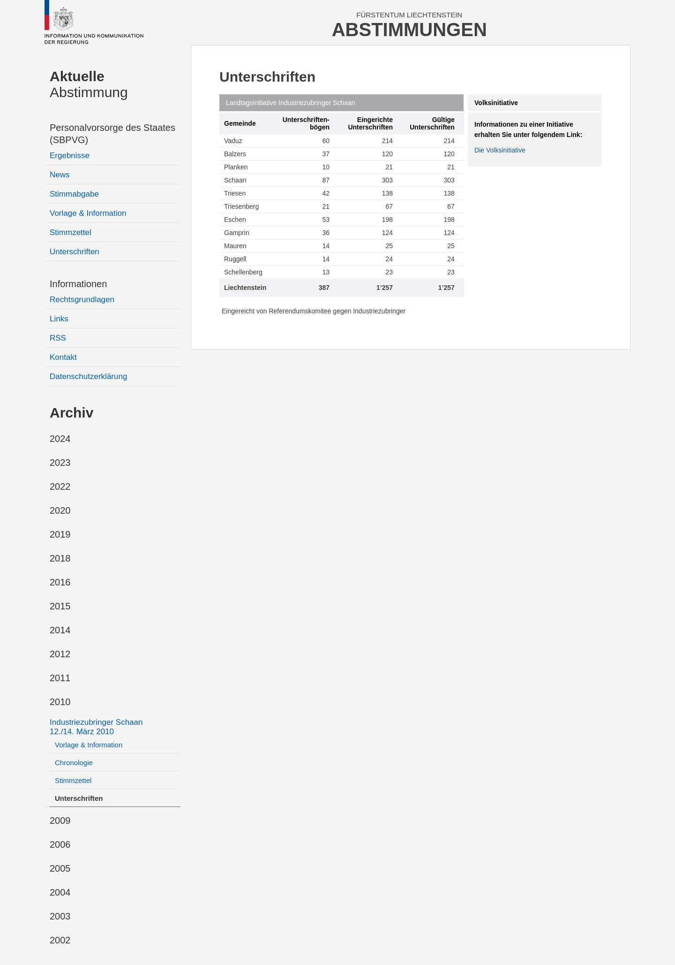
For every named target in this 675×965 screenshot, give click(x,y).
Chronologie (74, 763)
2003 (60, 916)
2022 (60, 486)
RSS (58, 338)
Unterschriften (74, 251)
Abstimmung (89, 84)
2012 (60, 654)
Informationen (78, 284)
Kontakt (63, 357)
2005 (60, 868)
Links (59, 318)
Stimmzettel (70, 232)
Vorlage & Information (88, 213)
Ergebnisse (70, 155)
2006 (60, 844)
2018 (60, 558)
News (60, 174)
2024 (60, 438)
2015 (60, 606)
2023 (60, 462)
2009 (60, 820)
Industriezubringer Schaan (96, 727)
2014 (60, 630)
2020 (60, 510)
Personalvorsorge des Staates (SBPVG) (112, 133)
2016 (60, 582)
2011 (60, 678)
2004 (60, 892)
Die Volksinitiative (499, 150)
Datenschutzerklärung (88, 376)
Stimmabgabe (74, 194)
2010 (60, 702)
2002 (60, 940)
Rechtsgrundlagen (82, 299)
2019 (60, 534)
